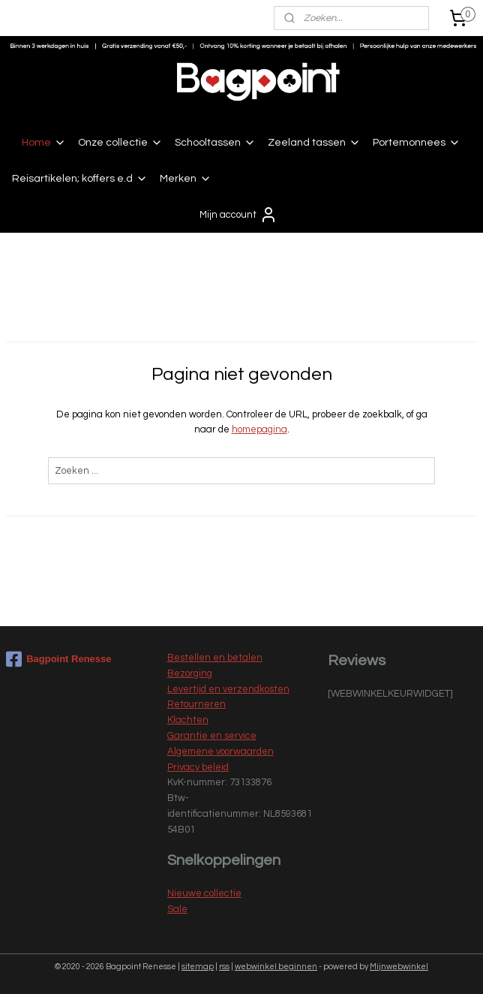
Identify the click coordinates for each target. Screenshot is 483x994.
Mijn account (239, 215)
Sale (177, 909)
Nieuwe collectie (204, 893)
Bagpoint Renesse (58, 659)
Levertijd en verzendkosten (228, 689)
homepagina (259, 430)
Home (44, 143)
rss (224, 966)
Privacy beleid (198, 767)
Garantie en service (211, 735)
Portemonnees (416, 143)
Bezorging (189, 673)
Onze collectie (120, 143)
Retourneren (196, 704)
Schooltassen (215, 143)
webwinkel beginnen (276, 966)
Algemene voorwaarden (220, 751)
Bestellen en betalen (214, 657)
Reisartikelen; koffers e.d (80, 179)
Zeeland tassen (314, 143)
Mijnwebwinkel (399, 966)
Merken (186, 179)
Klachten (187, 720)
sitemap (198, 966)
